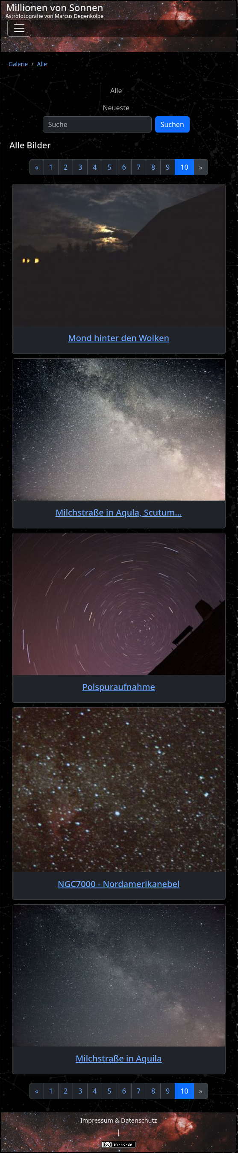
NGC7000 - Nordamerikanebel (118, 884)
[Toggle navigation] (19, 28)
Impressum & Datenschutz (118, 1120)
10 (184, 167)
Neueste (116, 107)
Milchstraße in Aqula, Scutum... (119, 512)
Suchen (172, 124)
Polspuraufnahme (118, 687)
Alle (42, 64)
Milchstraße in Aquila (119, 1058)
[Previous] (36, 167)
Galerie (18, 64)
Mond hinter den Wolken (118, 338)
